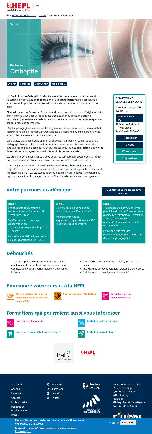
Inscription (129, 137)
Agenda (15, 389)
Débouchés (41, 83)
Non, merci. (128, 422)
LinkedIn (54, 393)
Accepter (114, 422)
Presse (15, 414)
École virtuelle (19, 402)
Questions (129, 158)
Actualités (16, 384)
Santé (42, 15)
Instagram (55, 389)
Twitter (53, 397)
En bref (11, 83)
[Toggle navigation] (37, 7)
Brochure (129, 151)
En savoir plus (23, 431)
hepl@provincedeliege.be (131, 402)
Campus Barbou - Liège (127, 118)
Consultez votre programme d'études (123, 191)
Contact (15, 397)
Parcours (25, 83)
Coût (129, 144)
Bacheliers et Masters (24, 15)
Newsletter (17, 393)
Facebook (54, 384)
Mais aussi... (59, 83)
